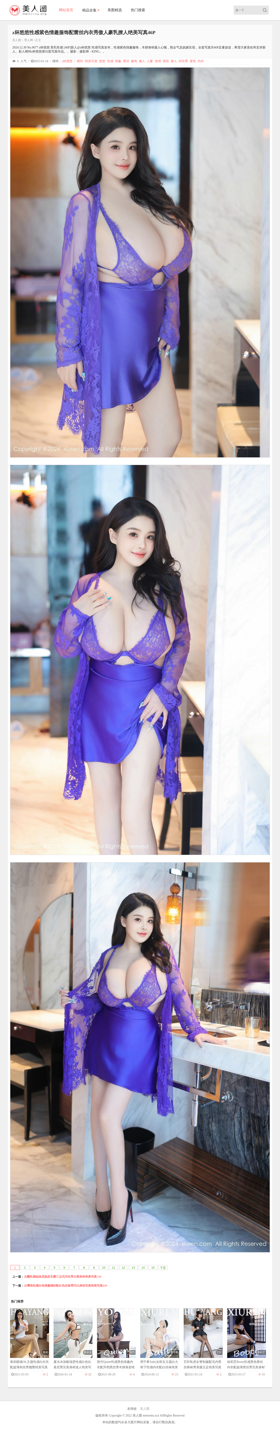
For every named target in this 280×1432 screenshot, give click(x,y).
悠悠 (102, 61)
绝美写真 (91, 61)
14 (143, 1267)
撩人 (174, 61)
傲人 (142, 61)
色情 (158, 61)
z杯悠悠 (67, 61)
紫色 (193, 61)
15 (153, 1267)
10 (103, 1267)
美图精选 (115, 10)
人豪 (150, 61)
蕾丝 (126, 61)
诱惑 (166, 61)
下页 (163, 1268)
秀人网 (28, 40)
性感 (110, 61)
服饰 (134, 61)
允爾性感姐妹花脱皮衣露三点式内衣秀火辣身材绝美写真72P (62, 1276)
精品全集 (89, 10)
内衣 (201, 61)
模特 (80, 61)
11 (113, 1267)
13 (133, 1267)
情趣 (118, 61)
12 (123, 1267)
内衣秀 (183, 61)
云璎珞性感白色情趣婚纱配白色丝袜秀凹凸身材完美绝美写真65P (65, 1285)
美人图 (16, 40)
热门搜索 (138, 10)
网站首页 (66, 10)
